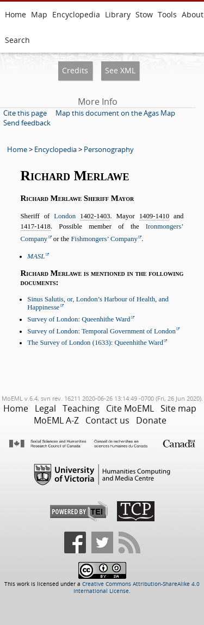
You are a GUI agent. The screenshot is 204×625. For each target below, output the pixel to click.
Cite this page (25, 113)
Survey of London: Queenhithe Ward (78, 319)
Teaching (81, 408)
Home (15, 14)
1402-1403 (95, 216)
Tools (167, 14)
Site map (178, 408)
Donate (151, 420)
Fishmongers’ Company (104, 239)
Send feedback (27, 123)
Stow (144, 14)
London (65, 216)
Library (118, 14)
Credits (75, 70)
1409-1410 (154, 216)
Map (39, 14)
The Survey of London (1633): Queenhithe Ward (95, 342)
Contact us (107, 420)
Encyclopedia (76, 14)
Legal (45, 408)
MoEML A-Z (56, 420)
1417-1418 (36, 226)
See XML (120, 70)
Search (17, 40)
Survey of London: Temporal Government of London (101, 331)
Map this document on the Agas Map (115, 113)
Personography (109, 149)
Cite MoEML (130, 408)
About (192, 14)
